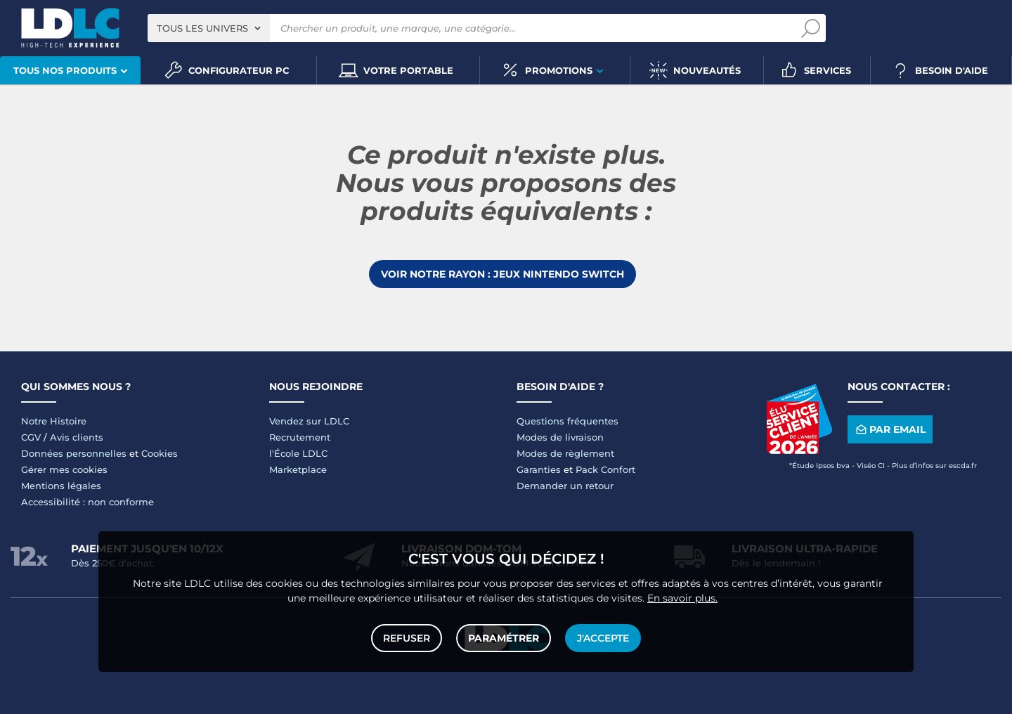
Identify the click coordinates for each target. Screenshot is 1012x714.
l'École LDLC (298, 453)
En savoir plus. (682, 598)
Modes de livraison (560, 437)
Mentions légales (61, 485)
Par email (890, 429)
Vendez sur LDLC (309, 421)
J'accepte (603, 638)
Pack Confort (605, 469)
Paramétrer (503, 638)
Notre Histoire (53, 421)
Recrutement (299, 437)
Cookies (159, 453)
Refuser (406, 638)
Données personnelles (73, 453)
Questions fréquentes (567, 421)
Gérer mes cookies (64, 469)
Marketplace (298, 469)
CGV (31, 437)
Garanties (539, 469)
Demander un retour (565, 485)
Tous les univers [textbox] (202, 28)
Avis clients (76, 437)
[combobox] (209, 28)
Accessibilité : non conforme (87, 501)
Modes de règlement (565, 453)
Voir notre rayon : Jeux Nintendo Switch (502, 274)
